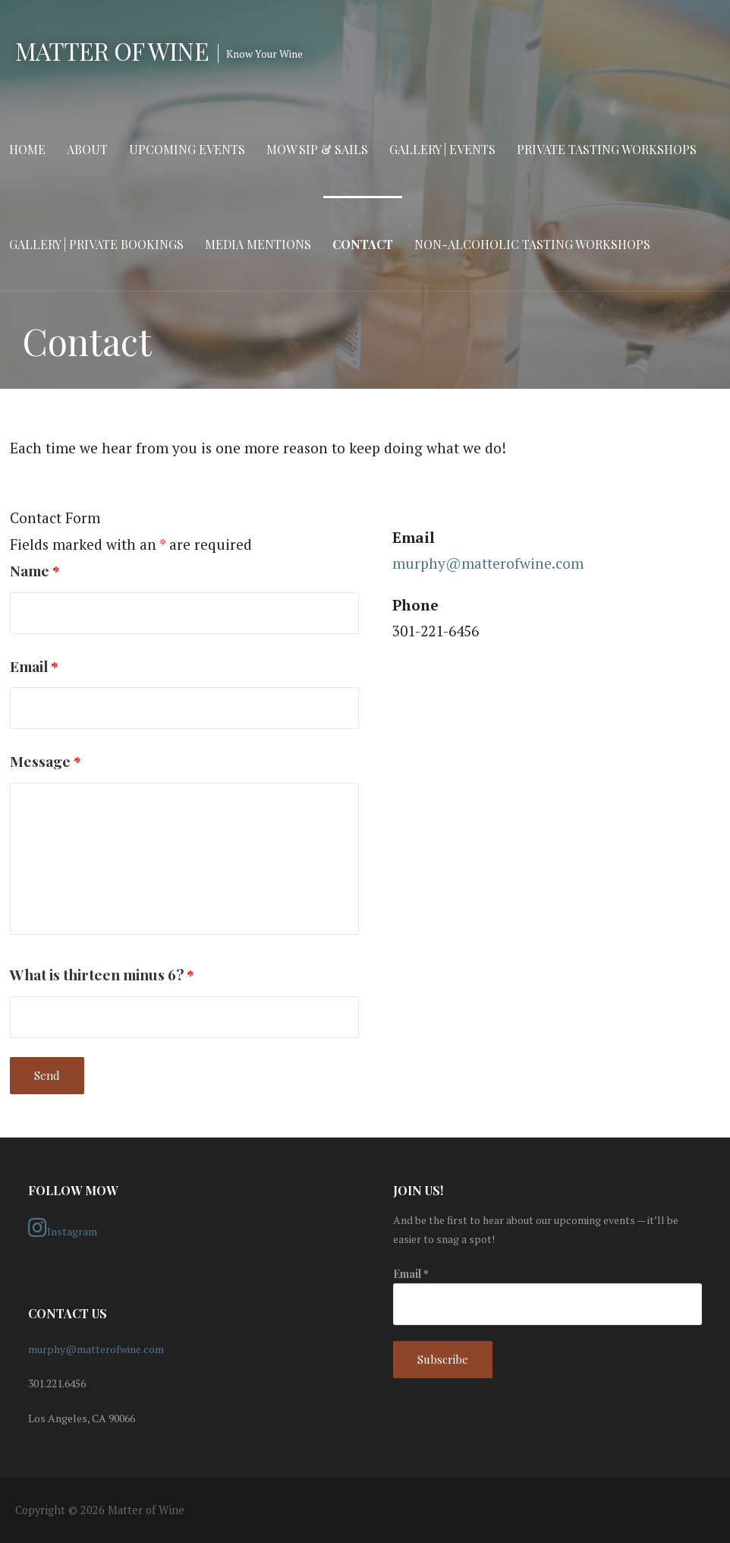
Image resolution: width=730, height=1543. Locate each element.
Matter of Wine (112, 50)
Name (35, 570)
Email (34, 666)
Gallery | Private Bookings (96, 244)
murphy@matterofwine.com (488, 563)
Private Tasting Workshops (607, 149)
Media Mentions (258, 244)
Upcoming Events (187, 149)
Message (45, 761)
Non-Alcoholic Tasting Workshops (532, 244)
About (87, 149)
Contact (362, 244)
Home (27, 149)
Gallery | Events (442, 149)
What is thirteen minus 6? (102, 974)
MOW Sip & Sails (317, 149)
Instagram (62, 1228)
